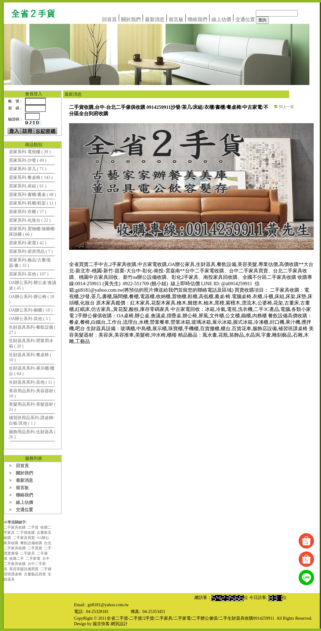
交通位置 (245, 19)
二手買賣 (35, 548)
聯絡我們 (197, 19)
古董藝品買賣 (35, 574)
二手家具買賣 (24, 538)
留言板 (176, 19)
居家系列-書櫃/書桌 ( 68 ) (32, 194)
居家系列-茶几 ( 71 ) (27, 169)
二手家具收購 (15, 527)
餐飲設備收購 (31, 543)
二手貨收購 (26, 532)
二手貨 (33, 527)
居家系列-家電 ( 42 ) (27, 243)
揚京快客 (101, 624)
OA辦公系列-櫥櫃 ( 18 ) (31, 310)
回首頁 (109, 19)
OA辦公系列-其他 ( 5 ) (29, 318)
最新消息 (154, 19)
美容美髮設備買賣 (24, 569)
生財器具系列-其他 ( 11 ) (32, 382)
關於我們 (131, 19)
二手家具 (27, 553)
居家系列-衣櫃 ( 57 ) (27, 211)
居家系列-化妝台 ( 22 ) (30, 220)
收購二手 (16, 558)
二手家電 (33, 558)
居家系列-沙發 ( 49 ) (27, 160)
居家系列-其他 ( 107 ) (29, 274)
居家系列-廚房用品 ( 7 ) (31, 251)
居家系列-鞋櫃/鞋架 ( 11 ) (32, 203)
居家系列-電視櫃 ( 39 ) (30, 151)
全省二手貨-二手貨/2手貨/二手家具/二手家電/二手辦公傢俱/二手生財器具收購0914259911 (191, 618)
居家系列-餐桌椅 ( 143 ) (31, 177)
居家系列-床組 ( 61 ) (27, 186)
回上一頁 (286, 107)
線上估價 (221, 19)
